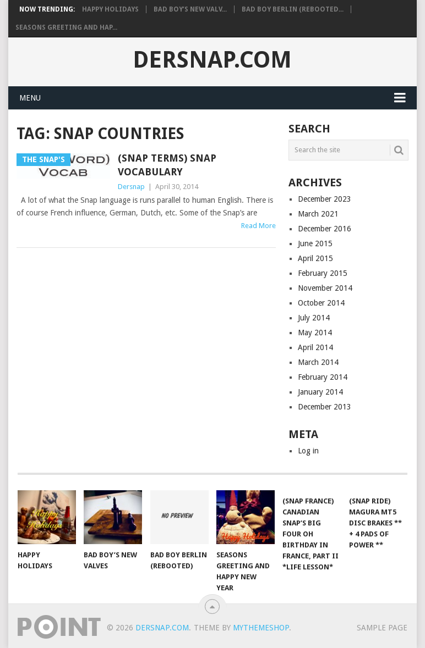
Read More (258, 225)
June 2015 (315, 243)
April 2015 (315, 258)
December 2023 (324, 199)
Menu (30, 97)
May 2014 (315, 332)
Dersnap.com (212, 59)
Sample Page (382, 627)
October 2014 (321, 302)
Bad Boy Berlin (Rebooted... (293, 9)
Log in (308, 450)
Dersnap (131, 186)
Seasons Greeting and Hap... (66, 27)
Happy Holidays (110, 9)
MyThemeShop (261, 627)
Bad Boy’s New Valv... (190, 9)
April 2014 (315, 347)
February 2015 (322, 273)
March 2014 (318, 362)
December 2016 (324, 228)
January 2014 (320, 391)
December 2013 (324, 406)
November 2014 (325, 288)
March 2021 (318, 213)
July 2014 (314, 317)
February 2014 (322, 377)
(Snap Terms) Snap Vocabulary (167, 165)
